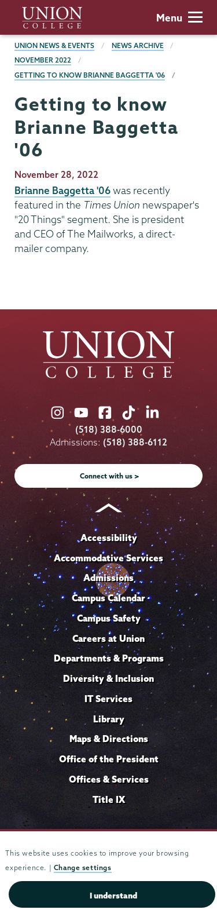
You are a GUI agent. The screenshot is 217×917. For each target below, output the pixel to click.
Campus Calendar (108, 598)
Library (108, 719)
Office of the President (109, 759)
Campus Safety (109, 618)
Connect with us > (109, 476)
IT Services (108, 698)
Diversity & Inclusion (108, 678)
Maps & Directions (108, 738)
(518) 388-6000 (108, 429)
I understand (113, 895)
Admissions (108, 577)
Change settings (83, 867)
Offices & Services (109, 779)
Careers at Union (108, 638)
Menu (179, 18)
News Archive (138, 45)
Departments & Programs (109, 658)
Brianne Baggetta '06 (62, 190)
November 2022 (42, 60)
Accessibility (108, 537)
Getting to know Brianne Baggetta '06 (89, 75)
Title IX (109, 799)
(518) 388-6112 (135, 442)
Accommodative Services (108, 558)
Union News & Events (54, 45)
